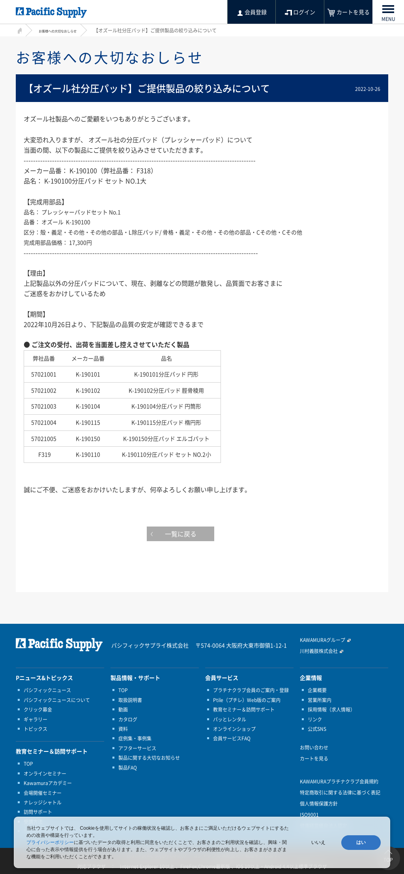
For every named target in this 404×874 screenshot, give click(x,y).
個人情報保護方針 (319, 803)
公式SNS (317, 728)
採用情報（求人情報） (331, 709)
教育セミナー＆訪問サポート (244, 709)
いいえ (318, 842)
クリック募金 (38, 709)
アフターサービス (137, 748)
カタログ (127, 719)
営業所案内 (319, 700)
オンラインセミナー (45, 773)
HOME (19, 29)
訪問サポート (38, 811)
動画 (123, 709)
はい (361, 842)
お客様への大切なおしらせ (67, 30)
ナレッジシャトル (43, 802)
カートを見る (314, 758)
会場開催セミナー (43, 793)
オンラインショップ (234, 728)
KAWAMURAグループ (322, 640)
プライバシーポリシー (50, 842)
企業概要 (317, 690)
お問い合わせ (314, 747)
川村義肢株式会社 (319, 651)
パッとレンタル (229, 719)
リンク (315, 719)
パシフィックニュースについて (57, 700)
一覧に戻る (202, 535)
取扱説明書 (130, 700)
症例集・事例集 (135, 738)
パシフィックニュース (47, 690)
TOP (28, 763)
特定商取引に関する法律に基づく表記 (340, 792)
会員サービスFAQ (232, 738)
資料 (123, 728)
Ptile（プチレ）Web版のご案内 (247, 700)
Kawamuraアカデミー (48, 783)
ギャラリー (35, 719)
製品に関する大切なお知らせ (149, 757)
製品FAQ (127, 767)
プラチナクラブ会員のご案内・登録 (251, 690)
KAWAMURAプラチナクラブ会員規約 (339, 781)
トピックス (35, 728)
